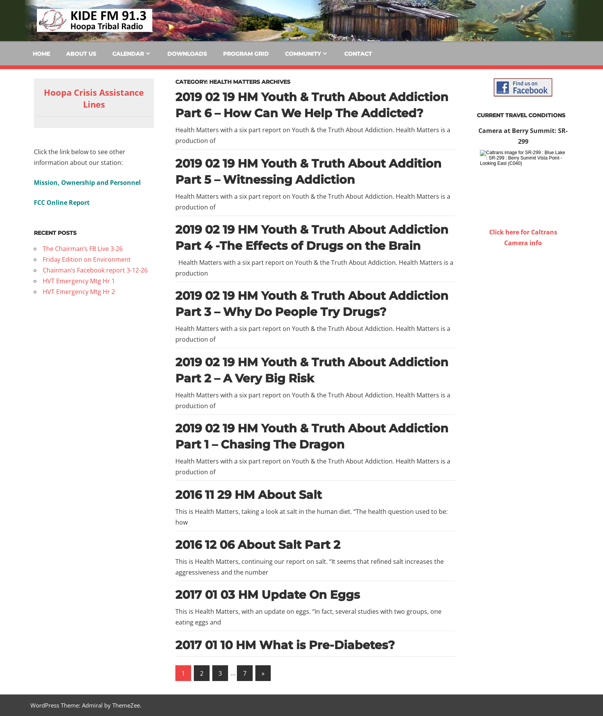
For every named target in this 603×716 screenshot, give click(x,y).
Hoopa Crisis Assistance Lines (94, 98)
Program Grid (246, 53)
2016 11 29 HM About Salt (248, 495)
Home (41, 53)
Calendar (128, 53)
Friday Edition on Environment (87, 259)
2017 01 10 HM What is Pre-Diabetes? (285, 645)
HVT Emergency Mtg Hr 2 (79, 291)
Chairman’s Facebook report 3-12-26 (95, 270)
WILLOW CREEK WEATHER (523, 277)
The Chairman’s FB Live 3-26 (83, 248)
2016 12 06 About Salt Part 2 (257, 545)
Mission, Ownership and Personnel (87, 182)
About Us (81, 53)
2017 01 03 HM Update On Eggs (267, 595)
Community (303, 53)
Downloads (187, 53)
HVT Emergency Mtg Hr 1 (79, 281)
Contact (358, 53)
